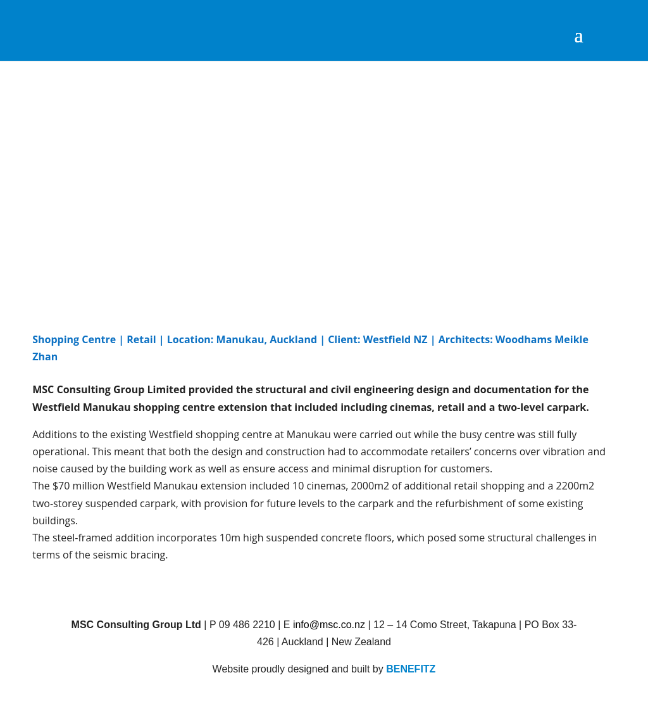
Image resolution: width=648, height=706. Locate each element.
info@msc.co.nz (329, 624)
